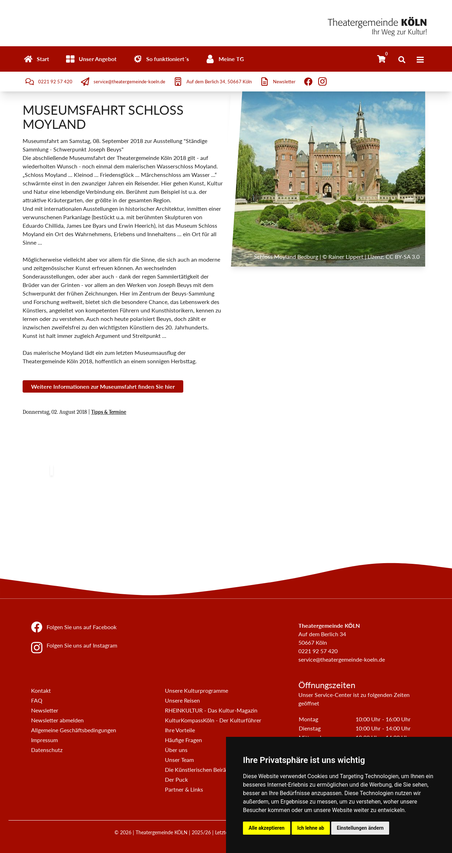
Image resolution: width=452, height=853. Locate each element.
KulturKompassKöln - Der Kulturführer (213, 720)
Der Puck (176, 779)
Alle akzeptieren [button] (267, 828)
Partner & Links (184, 789)
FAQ (36, 700)
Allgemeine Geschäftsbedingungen (73, 730)
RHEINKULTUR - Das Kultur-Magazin (211, 710)
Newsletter (44, 710)
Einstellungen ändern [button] (360, 828)
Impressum (44, 739)
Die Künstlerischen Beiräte (198, 769)
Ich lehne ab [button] (310, 828)
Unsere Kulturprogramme (196, 690)
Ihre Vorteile (180, 730)
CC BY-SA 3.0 (403, 256)
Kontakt (41, 690)
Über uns (176, 749)
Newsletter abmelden (57, 720)
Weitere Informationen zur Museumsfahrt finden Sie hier (103, 386)
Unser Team (179, 759)
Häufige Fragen (183, 739)
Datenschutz (47, 749)
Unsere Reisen (182, 700)
